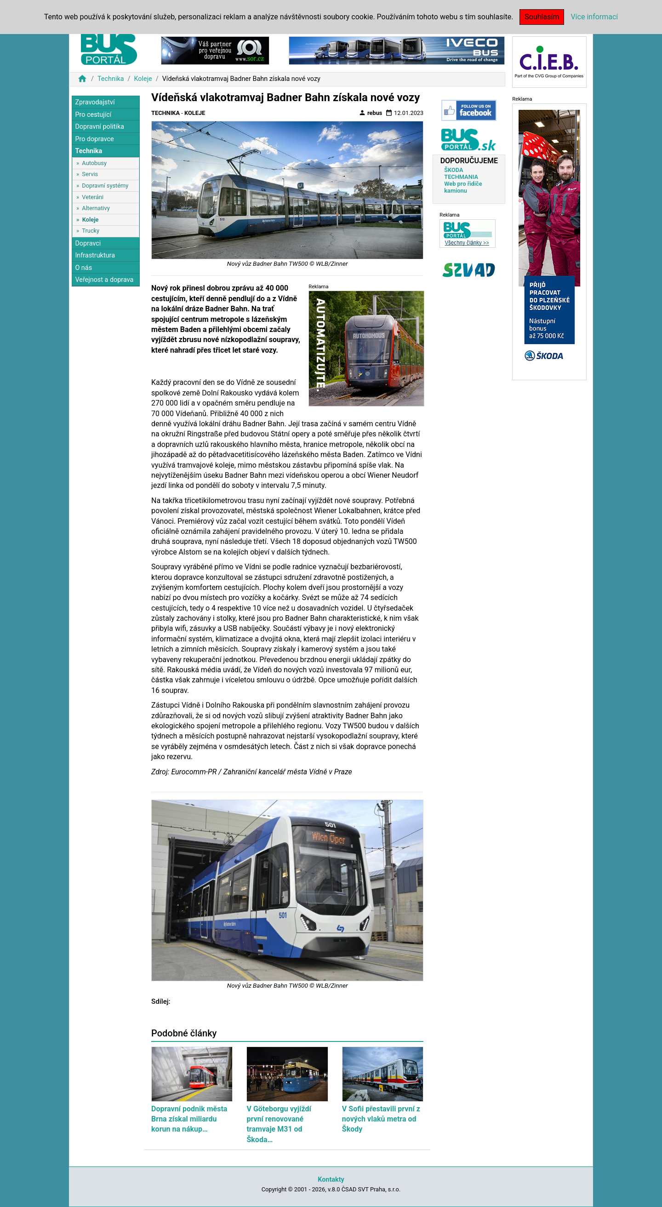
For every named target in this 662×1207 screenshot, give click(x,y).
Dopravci (88, 243)
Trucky (90, 230)
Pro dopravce (94, 139)
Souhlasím (542, 16)
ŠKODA (453, 169)
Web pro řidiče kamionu (463, 187)
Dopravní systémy (105, 185)
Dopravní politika (99, 127)
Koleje (143, 79)
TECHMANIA (461, 176)
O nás (83, 268)
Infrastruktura (95, 255)
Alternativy (95, 208)
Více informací (594, 16)
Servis (90, 174)
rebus (370, 112)
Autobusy (94, 163)
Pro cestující (93, 115)
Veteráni (92, 197)
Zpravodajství (94, 102)
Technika (110, 79)
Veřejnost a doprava (104, 280)
